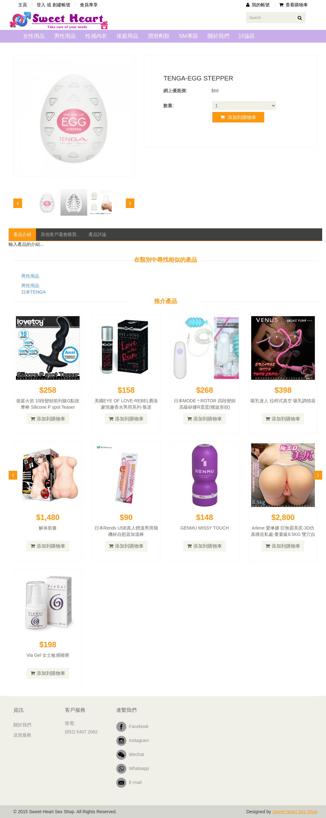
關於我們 (218, 36)
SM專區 (188, 36)
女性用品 (34, 36)
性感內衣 (96, 36)
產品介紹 (22, 234)
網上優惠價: (175, 90)
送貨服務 (22, 735)
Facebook (132, 727)
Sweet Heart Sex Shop (294, 811)
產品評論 (97, 234)
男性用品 (65, 36)
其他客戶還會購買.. (60, 234)
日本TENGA (33, 292)
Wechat (130, 755)
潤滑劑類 (158, 36)
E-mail (128, 783)
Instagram (132, 741)
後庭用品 (127, 36)
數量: (168, 105)
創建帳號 (61, 4)
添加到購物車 (238, 117)
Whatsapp (132, 769)
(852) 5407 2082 (81, 731)
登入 (41, 4)
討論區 (247, 36)
